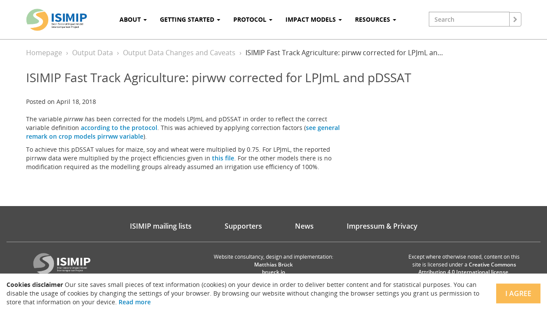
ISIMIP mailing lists (161, 226)
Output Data (92, 52)
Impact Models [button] (313, 19)
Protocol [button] (252, 19)
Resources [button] (375, 19)
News (304, 226)
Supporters (243, 226)
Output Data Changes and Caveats (179, 52)
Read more (135, 302)
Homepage (44, 52)
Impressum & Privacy (382, 226)
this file (223, 158)
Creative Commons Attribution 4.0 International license (467, 268)
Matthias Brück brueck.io (273, 268)
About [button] (133, 19)
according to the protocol (119, 127)
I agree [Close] (518, 293)
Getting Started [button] (190, 19)
